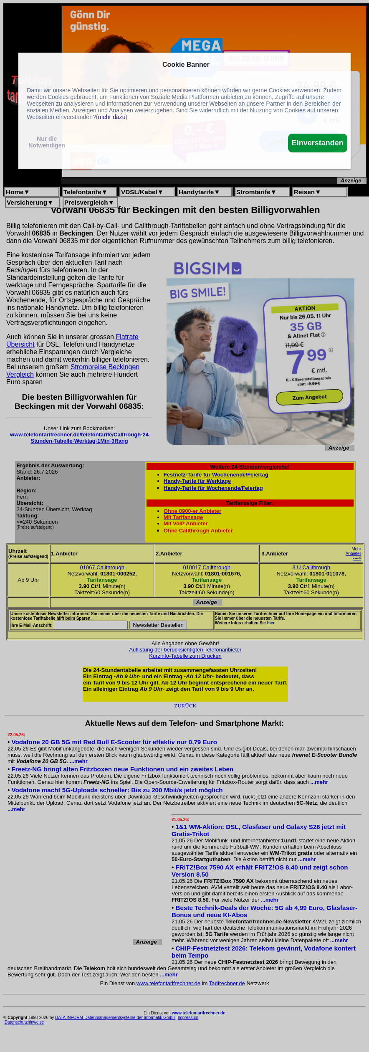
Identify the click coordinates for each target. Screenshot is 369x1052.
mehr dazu (111, 117)
